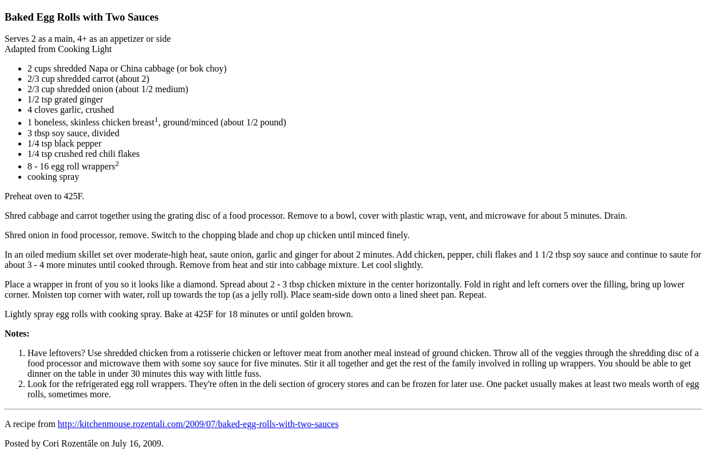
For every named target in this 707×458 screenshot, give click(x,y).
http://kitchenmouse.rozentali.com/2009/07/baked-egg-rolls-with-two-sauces (198, 424)
